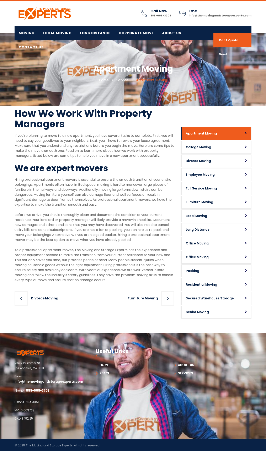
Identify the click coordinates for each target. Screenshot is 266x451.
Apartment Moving (201, 133)
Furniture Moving (143, 298)
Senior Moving (197, 312)
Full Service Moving (201, 188)
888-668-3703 (160, 15)
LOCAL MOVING (57, 33)
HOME (104, 365)
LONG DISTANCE (95, 33)
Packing (192, 271)
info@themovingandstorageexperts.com (220, 15)
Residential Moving (201, 284)
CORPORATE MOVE (136, 33)
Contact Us (31, 47)
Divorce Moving (44, 298)
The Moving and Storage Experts (49, 445)
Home (104, 80)
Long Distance (197, 229)
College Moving (198, 147)
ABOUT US (186, 365)
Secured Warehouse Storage (210, 298)
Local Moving (196, 216)
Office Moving (197, 243)
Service (122, 80)
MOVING (26, 33)
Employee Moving (200, 174)
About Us (171, 33)
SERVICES (185, 373)
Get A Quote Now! (228, 42)
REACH (105, 373)
